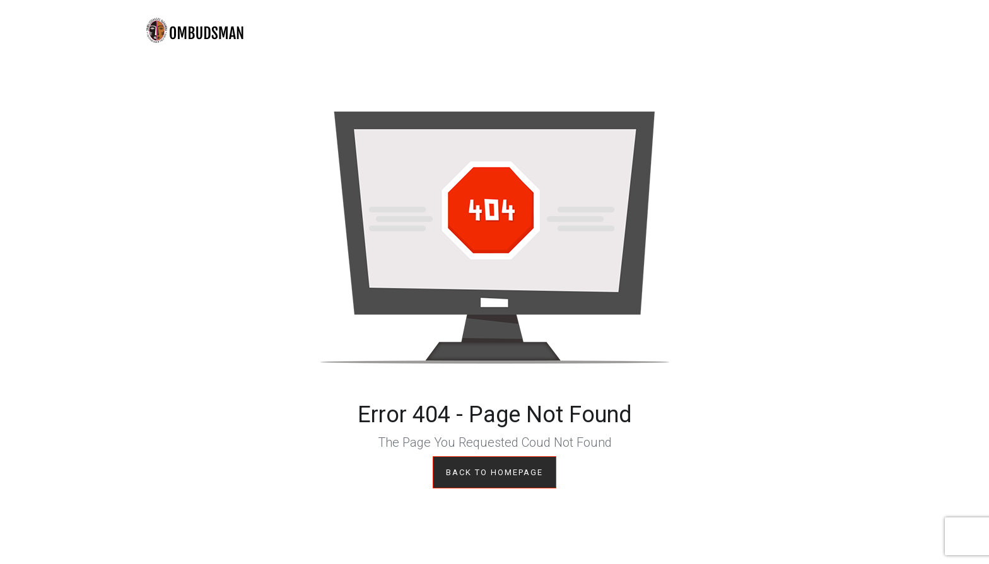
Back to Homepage (494, 472)
